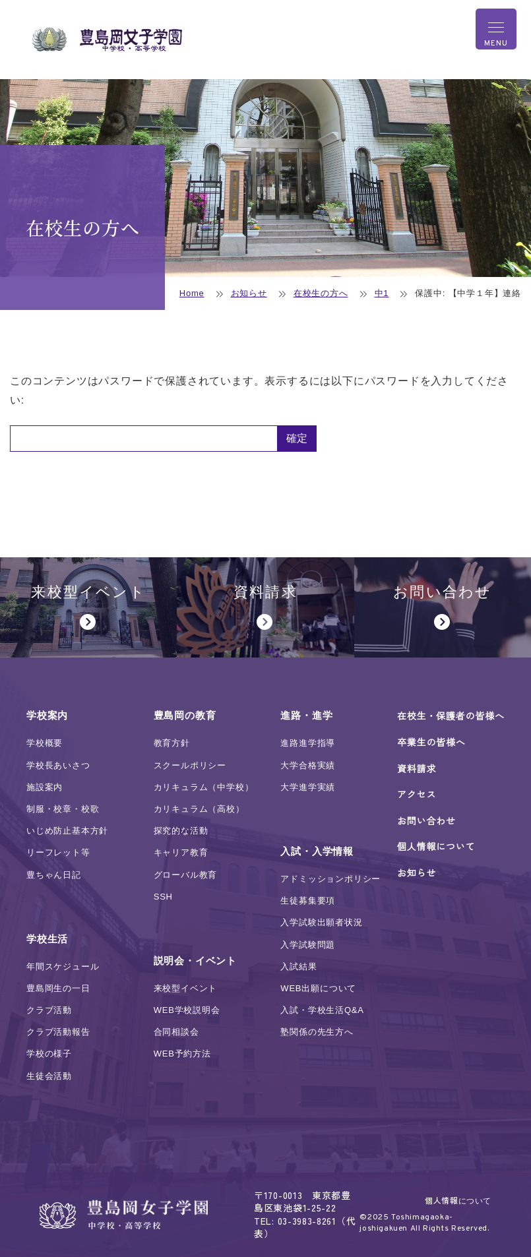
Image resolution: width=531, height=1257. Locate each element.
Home (191, 293)
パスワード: (143, 438)
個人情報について (458, 1200)
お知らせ (249, 293)
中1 (382, 293)
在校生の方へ (321, 293)
